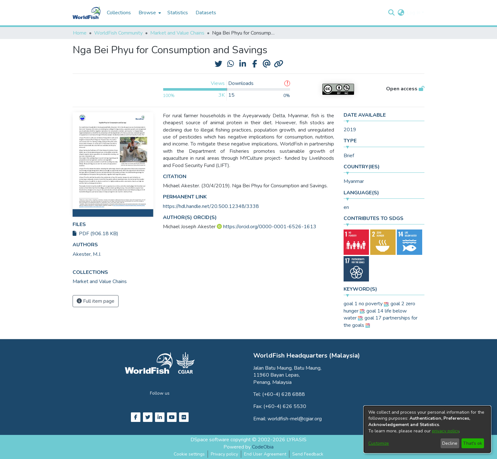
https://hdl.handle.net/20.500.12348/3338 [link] (211, 206)
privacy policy (445, 431)
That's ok (472, 443)
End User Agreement (265, 454)
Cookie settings (189, 454)
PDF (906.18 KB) (95, 233)
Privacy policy (224, 454)
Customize (378, 443)
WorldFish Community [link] (118, 32)
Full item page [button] (95, 301)
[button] (391, 12)
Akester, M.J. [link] (87, 254)
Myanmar (354, 181)
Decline (449, 443)
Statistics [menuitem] (177, 12)
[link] (100, 281)
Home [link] (80, 32)
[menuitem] (149, 12)
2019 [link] (350, 129)
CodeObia (263, 446)
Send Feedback (307, 454)
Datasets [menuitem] (206, 12)
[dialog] (427, 429)
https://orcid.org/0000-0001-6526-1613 (269, 226)
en (346, 207)
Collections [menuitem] (119, 12)
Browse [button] (147, 12)
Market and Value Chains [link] (177, 32)
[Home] (86, 12)
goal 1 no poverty (363, 303)
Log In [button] (414, 12)
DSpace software (209, 439)
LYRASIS (297, 439)
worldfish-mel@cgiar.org (295, 418)
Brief (349, 155)
